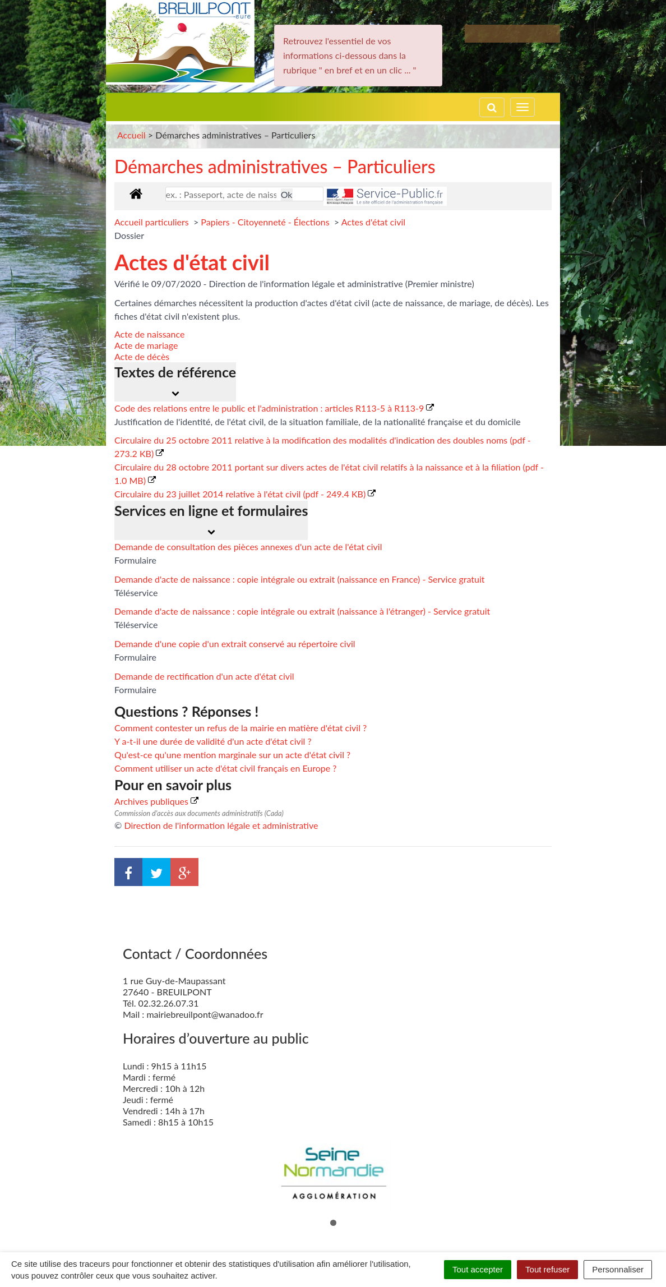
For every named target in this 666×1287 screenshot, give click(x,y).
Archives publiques (156, 801)
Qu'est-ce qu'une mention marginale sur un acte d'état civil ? (232, 754)
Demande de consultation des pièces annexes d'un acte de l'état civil (248, 546)
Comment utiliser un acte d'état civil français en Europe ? (225, 768)
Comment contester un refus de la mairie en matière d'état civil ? (240, 727)
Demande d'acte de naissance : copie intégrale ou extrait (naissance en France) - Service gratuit (299, 579)
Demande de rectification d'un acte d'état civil (204, 676)
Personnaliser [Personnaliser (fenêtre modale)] (618, 1269)
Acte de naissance (149, 334)
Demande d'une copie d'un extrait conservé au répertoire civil (234, 643)
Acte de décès (141, 356)
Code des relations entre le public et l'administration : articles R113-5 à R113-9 (274, 408)
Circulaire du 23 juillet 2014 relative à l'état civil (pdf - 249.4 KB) (245, 493)
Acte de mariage (146, 345)
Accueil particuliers (152, 221)
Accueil (131, 135)
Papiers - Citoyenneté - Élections (266, 221)
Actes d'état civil (373, 221)
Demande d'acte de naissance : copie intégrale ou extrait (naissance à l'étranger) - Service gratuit (302, 611)
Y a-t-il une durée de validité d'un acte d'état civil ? (213, 741)
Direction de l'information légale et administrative (221, 825)
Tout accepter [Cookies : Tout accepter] (477, 1269)
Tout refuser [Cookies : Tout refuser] (547, 1269)
